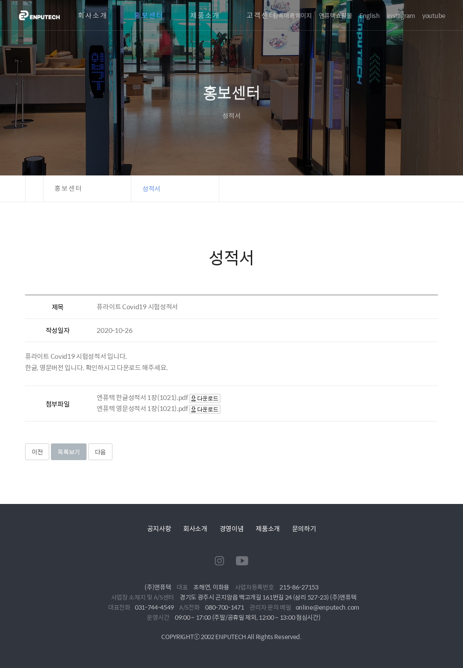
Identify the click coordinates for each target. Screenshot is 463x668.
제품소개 (205, 15)
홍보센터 (149, 15)
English (369, 15)
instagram (401, 15)
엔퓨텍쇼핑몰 (335, 15)
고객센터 (261, 15)
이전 (37, 452)
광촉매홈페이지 (292, 15)
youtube (433, 15)
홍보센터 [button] (68, 188)
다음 (100, 452)
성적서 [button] (151, 188)
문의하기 (304, 528)
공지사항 (159, 528)
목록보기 (69, 452)
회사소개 (93, 15)
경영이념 (232, 528)
